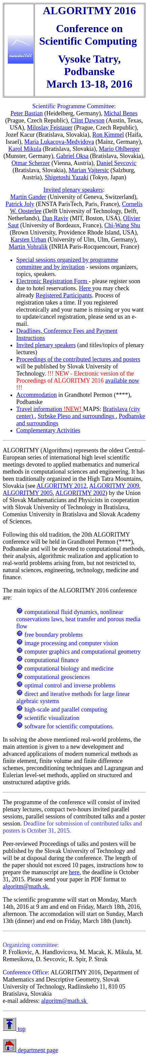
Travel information (49, 409)
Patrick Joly (19, 204)
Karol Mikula (24, 148)
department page (37, 1050)
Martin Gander (28, 197)
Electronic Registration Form (52, 281)
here (74, 872)
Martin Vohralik (28, 246)
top (21, 1028)
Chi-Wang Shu (122, 225)
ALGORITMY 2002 (80, 493)
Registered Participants (63, 295)
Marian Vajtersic (89, 170)
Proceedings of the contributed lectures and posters (78, 359)
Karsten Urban (28, 239)
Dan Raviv (55, 218)
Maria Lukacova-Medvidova (59, 141)
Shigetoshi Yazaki (66, 177)
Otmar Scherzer (30, 163)
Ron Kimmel (108, 134)
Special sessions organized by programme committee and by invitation (67, 263)
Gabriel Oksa (72, 156)
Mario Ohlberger (119, 148)
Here (85, 288)
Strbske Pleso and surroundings (77, 416)
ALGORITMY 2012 (61, 485)
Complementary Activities (48, 430)
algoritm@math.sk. (26, 886)
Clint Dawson (88, 120)
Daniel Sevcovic (116, 163)
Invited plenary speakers (73, 189)
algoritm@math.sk (64, 1000)
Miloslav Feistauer (49, 127)
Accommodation (36, 394)
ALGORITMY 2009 (114, 485)
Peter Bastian (26, 113)
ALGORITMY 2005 (28, 493)
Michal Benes (121, 113)
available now (122, 380)
